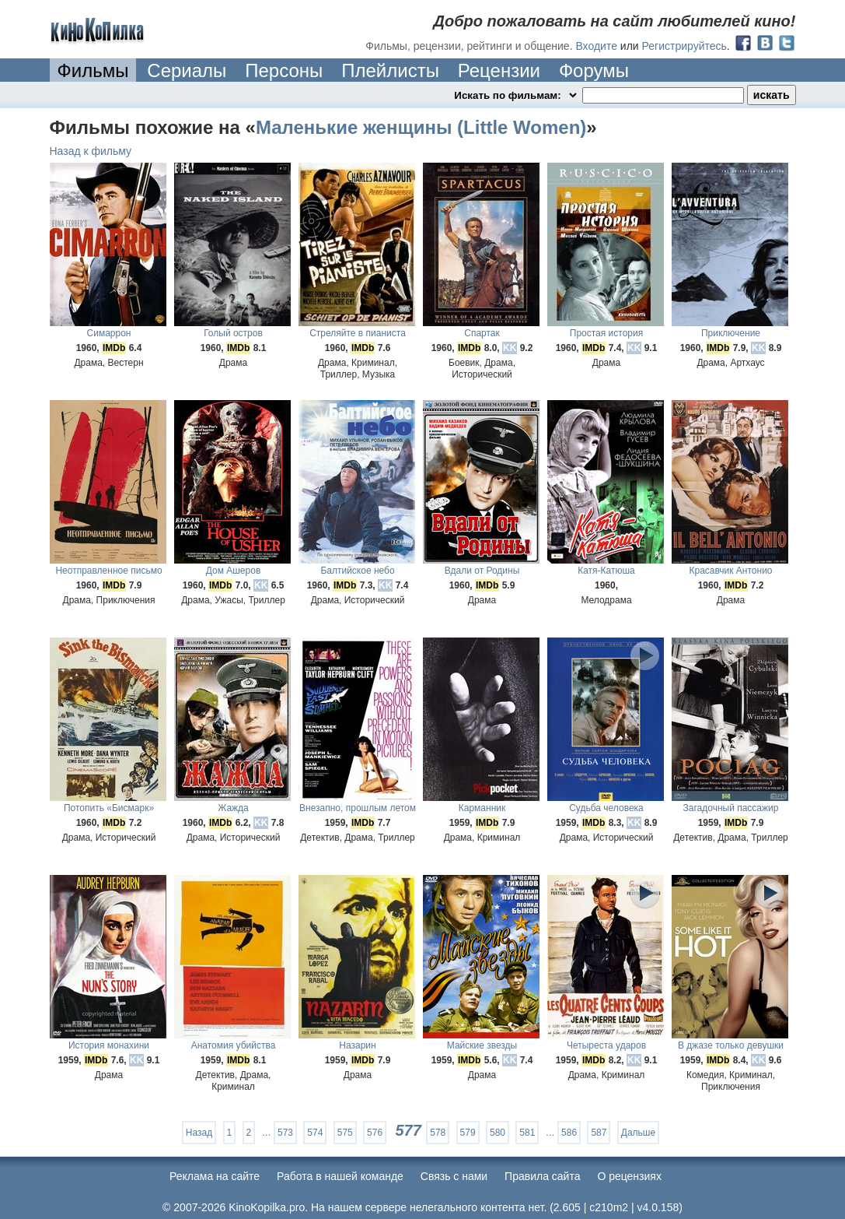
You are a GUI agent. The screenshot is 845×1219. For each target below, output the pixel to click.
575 (345, 1132)
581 (527, 1132)
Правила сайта (542, 1176)
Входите (596, 46)
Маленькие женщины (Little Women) (421, 127)
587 (598, 1132)
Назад (199, 1132)
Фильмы (93, 70)
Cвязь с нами (454, 1176)
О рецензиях (629, 1176)
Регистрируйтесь (684, 46)
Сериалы (186, 70)
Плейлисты (390, 70)
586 (569, 1132)
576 (374, 1132)
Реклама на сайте (214, 1176)
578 (437, 1132)
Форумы (594, 70)
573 (285, 1132)
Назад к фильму (91, 151)
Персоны (284, 70)
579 (468, 1132)
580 (497, 1132)
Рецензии (499, 70)
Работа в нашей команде (340, 1176)
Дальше (638, 1132)
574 (315, 1132)
